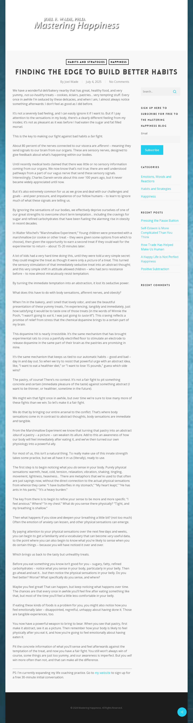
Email (144, 133)
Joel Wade (71, 82)
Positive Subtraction (155, 269)
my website (102, 673)
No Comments (119, 82)
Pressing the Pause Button (159, 220)
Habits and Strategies (86, 62)
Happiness (119, 62)
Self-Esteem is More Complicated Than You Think (156, 232)
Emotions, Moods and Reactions (156, 179)
